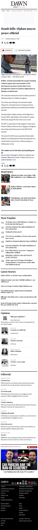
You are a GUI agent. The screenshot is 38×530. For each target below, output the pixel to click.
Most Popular (8, 217)
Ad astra (3, 435)
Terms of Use (4, 495)
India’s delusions (15, 351)
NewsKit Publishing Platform (25, 521)
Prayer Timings (5, 503)
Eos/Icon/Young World (7, 518)
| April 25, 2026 (19, 7)
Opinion (5, 313)
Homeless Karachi (16, 341)
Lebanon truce (5, 380)
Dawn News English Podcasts (11, 446)
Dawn (20, 503)
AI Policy (3, 493)
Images (21, 508)
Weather (3, 508)
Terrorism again (6, 391)
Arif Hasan (13, 344)
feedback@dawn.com (8, 160)
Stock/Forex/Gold (6, 506)
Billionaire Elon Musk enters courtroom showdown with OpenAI (18, 298)
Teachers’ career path (17, 362)
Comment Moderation (6, 500)
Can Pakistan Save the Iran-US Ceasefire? (19, 472)
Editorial (6, 374)
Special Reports (23, 510)
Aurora (21, 512)
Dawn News (22, 514)
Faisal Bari (13, 365)
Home (3, 11)
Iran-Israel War (28, 11)
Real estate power (6, 424)
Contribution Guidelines (7, 488)
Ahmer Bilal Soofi (15, 320)
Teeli (2, 525)
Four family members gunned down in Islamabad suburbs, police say (16, 291)
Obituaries (22, 497)
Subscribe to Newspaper (26, 486)
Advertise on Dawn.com (25, 491)
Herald (3, 523)
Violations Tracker (16, 11)
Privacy (3, 497)
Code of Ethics (5, 491)
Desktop (3, 510)
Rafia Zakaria (14, 354)
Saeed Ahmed (14, 333)
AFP (3, 39)
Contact (3, 486)
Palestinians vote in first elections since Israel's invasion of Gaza (23, 199)
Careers (21, 495)
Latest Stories (8, 271)
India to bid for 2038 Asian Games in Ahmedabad (23, 187)
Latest (8, 11)
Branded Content (24, 493)
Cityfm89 (3, 520)
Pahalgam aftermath (7, 413)
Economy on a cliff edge (18, 330)
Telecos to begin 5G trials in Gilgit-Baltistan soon (16, 286)
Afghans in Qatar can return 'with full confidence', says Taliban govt (23, 176)
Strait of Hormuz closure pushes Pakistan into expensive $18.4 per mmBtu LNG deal (19, 304)
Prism (20, 506)
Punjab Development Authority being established (21, 241)
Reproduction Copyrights (26, 488)
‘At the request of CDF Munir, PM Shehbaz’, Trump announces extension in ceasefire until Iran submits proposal (19, 262)
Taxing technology (7, 402)
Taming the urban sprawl (13, 232)
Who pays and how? (17, 317)
